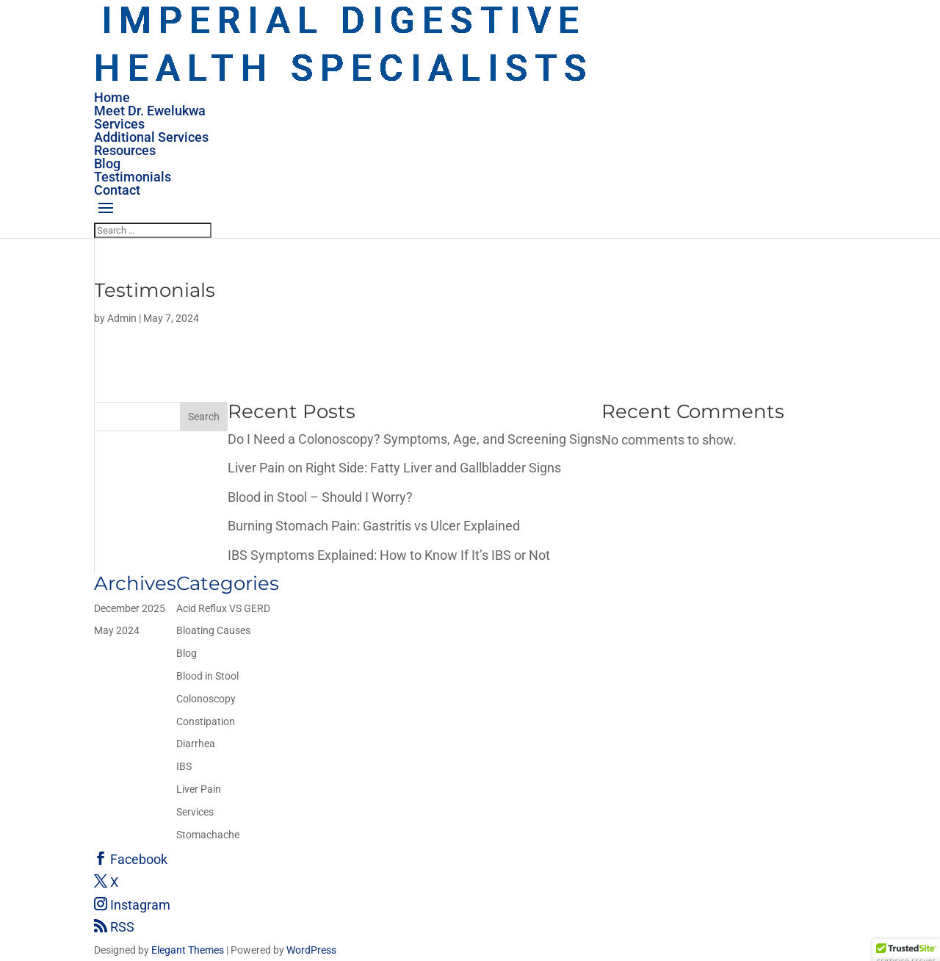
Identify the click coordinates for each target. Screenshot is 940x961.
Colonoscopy (206, 699)
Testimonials (132, 176)
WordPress (311, 950)
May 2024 (117, 630)
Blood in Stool (207, 676)
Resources (125, 150)
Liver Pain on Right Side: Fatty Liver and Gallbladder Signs (394, 467)
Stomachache (207, 835)
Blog (107, 163)
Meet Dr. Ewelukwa (150, 110)
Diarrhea (195, 743)
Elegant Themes (187, 950)
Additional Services (151, 137)
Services (119, 124)
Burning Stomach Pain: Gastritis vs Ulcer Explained (374, 525)
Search (204, 416)
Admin (122, 318)
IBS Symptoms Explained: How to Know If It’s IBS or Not (389, 555)
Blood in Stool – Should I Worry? (320, 497)
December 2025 (129, 608)
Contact (117, 190)
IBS (184, 766)
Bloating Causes (213, 630)
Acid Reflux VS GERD (223, 608)
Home (112, 97)
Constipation (205, 721)
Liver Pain (198, 789)
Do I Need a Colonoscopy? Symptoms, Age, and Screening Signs (414, 439)
